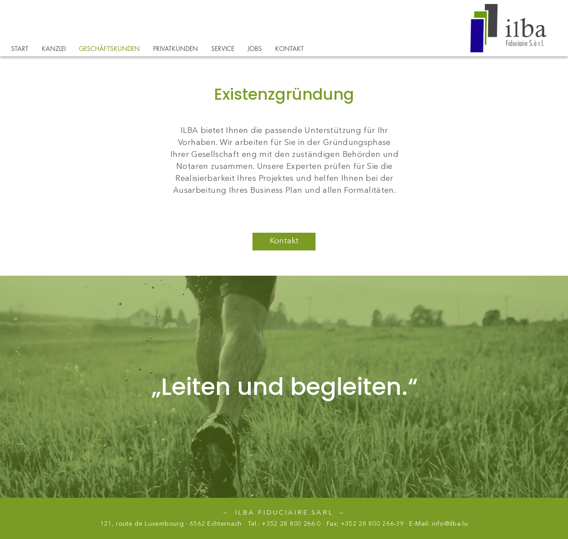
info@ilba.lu (450, 524)
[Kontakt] (284, 241)
